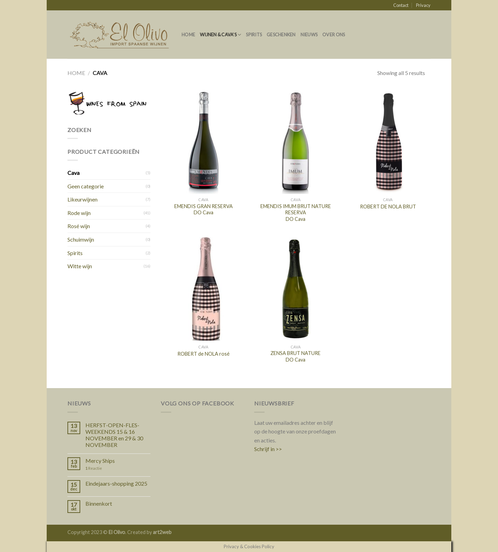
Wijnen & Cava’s (220, 34)
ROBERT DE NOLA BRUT (388, 206)
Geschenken (281, 34)
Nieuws (309, 34)
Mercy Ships (100, 460)
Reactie (93, 468)
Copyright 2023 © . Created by (110, 532)
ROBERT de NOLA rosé (203, 354)
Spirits (254, 34)
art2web (162, 532)
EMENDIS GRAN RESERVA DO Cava (203, 209)
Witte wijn (79, 266)
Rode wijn (79, 212)
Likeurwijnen (82, 199)
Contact (400, 5)
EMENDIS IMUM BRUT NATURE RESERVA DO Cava (295, 212)
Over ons (333, 34)
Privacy (423, 5)
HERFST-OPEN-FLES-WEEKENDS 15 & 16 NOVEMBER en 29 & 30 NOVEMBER (114, 435)
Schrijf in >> (268, 449)
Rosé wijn (78, 226)
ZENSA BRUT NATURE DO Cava (295, 356)
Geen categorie (85, 186)
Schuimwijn (80, 239)
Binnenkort (98, 503)
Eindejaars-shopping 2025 (116, 483)
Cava (73, 172)
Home (188, 34)
